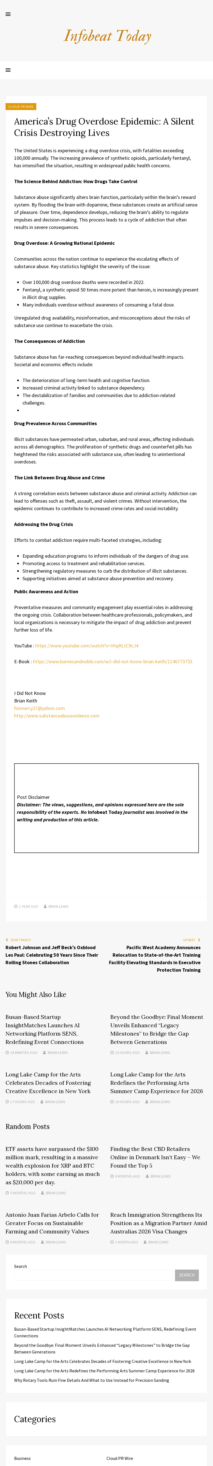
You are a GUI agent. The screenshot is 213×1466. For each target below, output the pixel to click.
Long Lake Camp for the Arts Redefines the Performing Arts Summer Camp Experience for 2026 (156, 1082)
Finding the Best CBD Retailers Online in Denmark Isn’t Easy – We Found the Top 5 (155, 1157)
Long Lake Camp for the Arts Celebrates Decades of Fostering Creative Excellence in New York (48, 1082)
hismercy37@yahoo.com (39, 708)
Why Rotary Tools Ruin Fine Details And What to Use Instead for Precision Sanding (91, 1380)
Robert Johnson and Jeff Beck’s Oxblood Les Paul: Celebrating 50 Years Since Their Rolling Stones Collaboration (52, 955)
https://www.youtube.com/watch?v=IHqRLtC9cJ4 (86, 645)
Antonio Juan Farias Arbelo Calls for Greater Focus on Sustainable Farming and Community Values (52, 1223)
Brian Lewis (59, 906)
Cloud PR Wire (21, 106)
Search (20, 1266)
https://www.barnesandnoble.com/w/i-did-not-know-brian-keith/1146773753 (112, 661)
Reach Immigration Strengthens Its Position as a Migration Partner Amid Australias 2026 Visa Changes (158, 1223)
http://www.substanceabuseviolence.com (57, 715)
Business (22, 1458)
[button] (8, 14)
